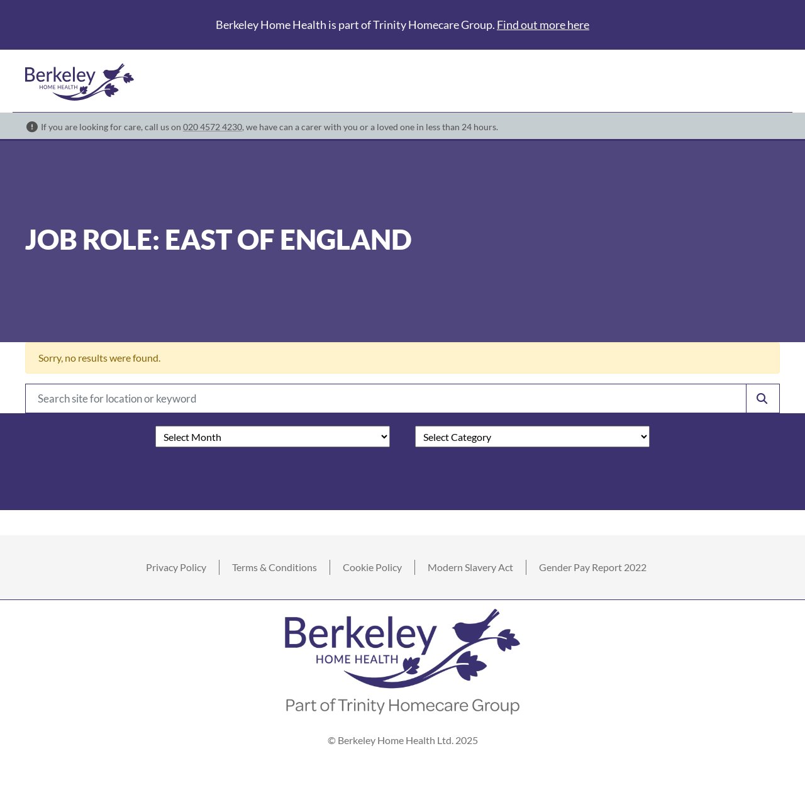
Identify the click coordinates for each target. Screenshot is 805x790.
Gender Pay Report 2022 (593, 567)
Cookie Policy (372, 567)
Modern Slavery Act (470, 567)
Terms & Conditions (274, 567)
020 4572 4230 (212, 126)
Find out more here (543, 24)
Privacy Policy (176, 567)
